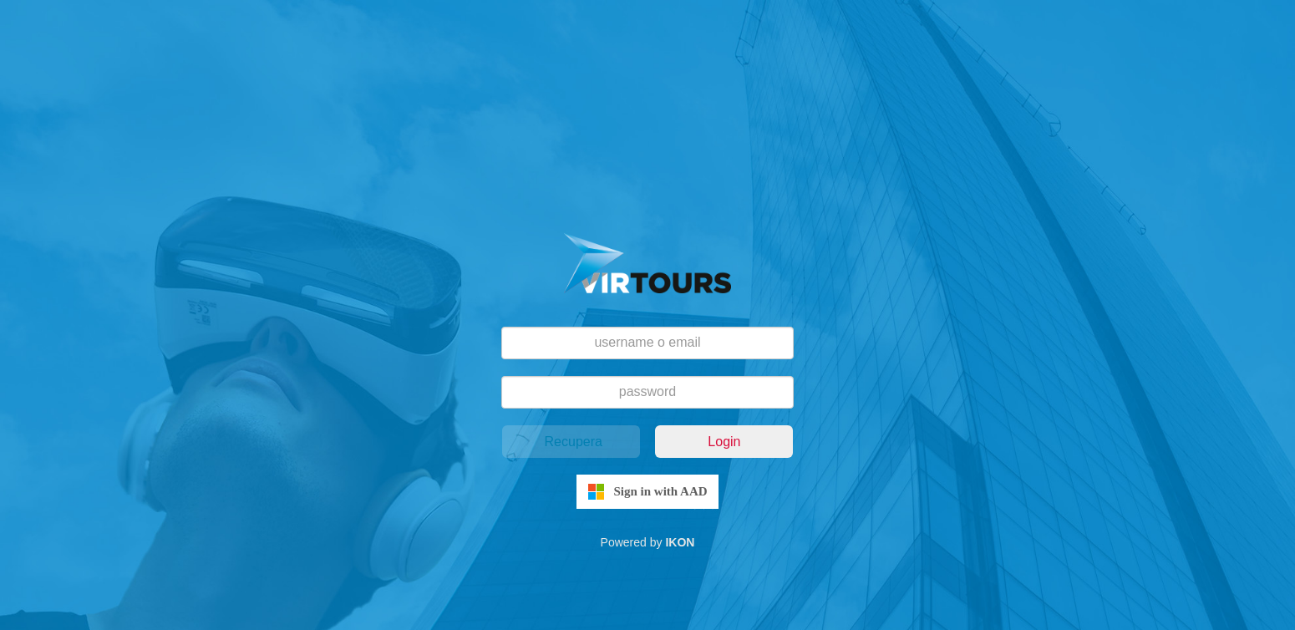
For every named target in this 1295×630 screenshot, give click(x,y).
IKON (679, 542)
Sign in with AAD (660, 491)
